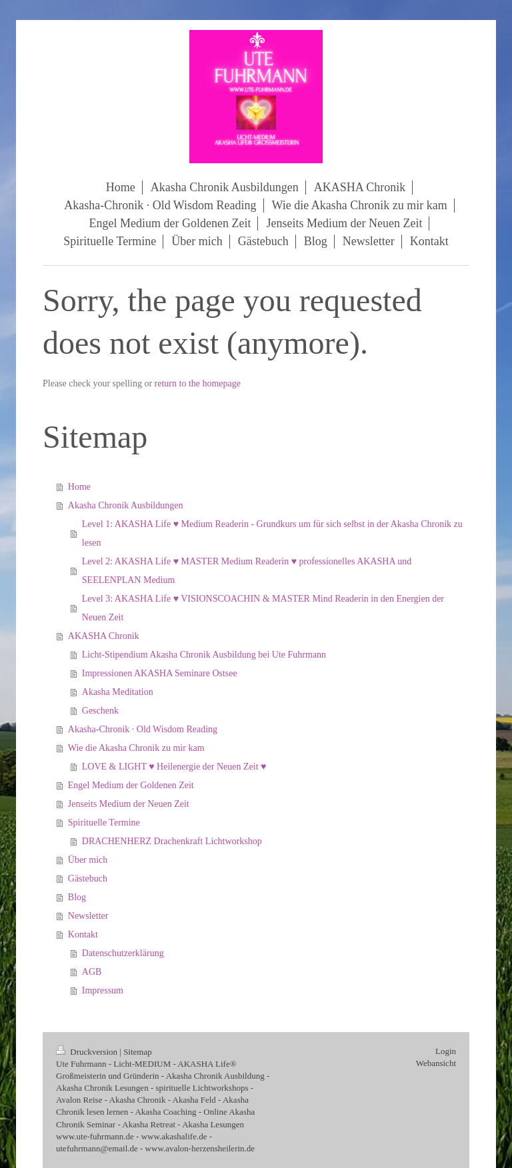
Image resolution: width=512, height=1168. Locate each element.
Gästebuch (87, 878)
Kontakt (83, 934)
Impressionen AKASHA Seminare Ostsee (159, 673)
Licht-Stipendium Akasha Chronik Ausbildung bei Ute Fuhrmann (204, 655)
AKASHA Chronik (103, 636)
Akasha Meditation (117, 692)
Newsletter (88, 916)
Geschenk (100, 711)
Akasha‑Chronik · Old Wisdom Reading (142, 729)
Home (79, 487)
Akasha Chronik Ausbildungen (125, 505)
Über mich (87, 860)
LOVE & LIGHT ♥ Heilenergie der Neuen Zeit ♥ (174, 767)
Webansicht (436, 1063)
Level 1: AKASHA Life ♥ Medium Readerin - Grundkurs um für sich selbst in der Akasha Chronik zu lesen (272, 533)
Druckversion (87, 1052)
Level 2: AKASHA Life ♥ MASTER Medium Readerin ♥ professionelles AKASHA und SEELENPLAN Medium (247, 570)
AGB (92, 972)
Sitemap (137, 1052)
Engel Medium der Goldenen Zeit (131, 785)
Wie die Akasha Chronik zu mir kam (136, 748)
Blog (77, 897)
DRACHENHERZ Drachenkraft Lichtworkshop (172, 841)
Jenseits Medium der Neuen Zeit (128, 804)
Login (445, 1051)
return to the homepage (198, 383)
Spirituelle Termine (104, 823)
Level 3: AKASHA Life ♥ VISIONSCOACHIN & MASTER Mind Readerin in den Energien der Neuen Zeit (263, 608)
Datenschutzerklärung (123, 953)
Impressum (102, 990)
